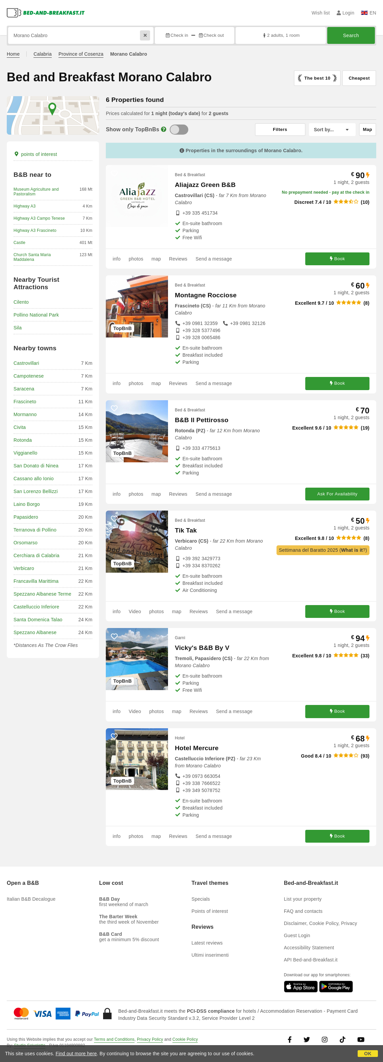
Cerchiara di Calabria (36, 555)
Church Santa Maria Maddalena (32, 257)
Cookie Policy (185, 1039)
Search (351, 35)
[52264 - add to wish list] (114, 409)
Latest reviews (207, 943)
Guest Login (297, 935)
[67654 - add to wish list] (114, 737)
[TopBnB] (179, 130)
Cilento (21, 302)
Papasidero (26, 517)
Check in (176, 35)
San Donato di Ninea (36, 465)
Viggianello (25, 453)
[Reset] (145, 35)
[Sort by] (332, 129)
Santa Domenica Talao (38, 619)
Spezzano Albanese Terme (42, 594)
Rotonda (23, 440)
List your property (303, 899)
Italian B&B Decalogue (31, 899)
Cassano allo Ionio (34, 478)
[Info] (163, 129)
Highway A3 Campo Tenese (39, 218)
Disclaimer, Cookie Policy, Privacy (320, 923)
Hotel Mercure (196, 748)
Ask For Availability (337, 493)
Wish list (321, 13)
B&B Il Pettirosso (202, 420)
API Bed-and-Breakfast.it (311, 959)
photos (136, 259)
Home (13, 54)
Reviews (178, 259)
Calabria (42, 54)
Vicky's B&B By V (202, 647)
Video (135, 611)
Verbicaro (24, 568)
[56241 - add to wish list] (114, 173)
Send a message (213, 259)
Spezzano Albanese (35, 632)
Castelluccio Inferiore (36, 606)
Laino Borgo (27, 504)
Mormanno (25, 414)
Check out (211, 35)
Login (346, 13)
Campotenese (29, 376)
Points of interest (210, 911)
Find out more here (76, 1053)
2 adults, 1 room (281, 35)
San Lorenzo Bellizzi (36, 491)
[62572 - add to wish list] (114, 636)
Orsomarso (26, 542)
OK (367, 1053)
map (156, 259)
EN (368, 13)
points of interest (35, 154)
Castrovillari (26, 363)
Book (337, 258)
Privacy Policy (150, 1039)
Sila (18, 327)
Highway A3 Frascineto (35, 230)
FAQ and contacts (303, 911)
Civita (20, 427)
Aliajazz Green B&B (205, 184)
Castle (19, 242)
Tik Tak (186, 530)
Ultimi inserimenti (210, 955)
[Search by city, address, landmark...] (80, 35)
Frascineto (25, 401)
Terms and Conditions (114, 1039)
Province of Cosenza (80, 54)
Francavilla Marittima (36, 581)
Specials (201, 899)
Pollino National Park (36, 315)
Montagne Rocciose (206, 295)
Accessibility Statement (309, 947)
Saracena (24, 388)
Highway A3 (24, 206)
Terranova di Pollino (35, 530)
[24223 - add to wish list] (114, 284)
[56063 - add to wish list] (114, 519)
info (116, 259)
